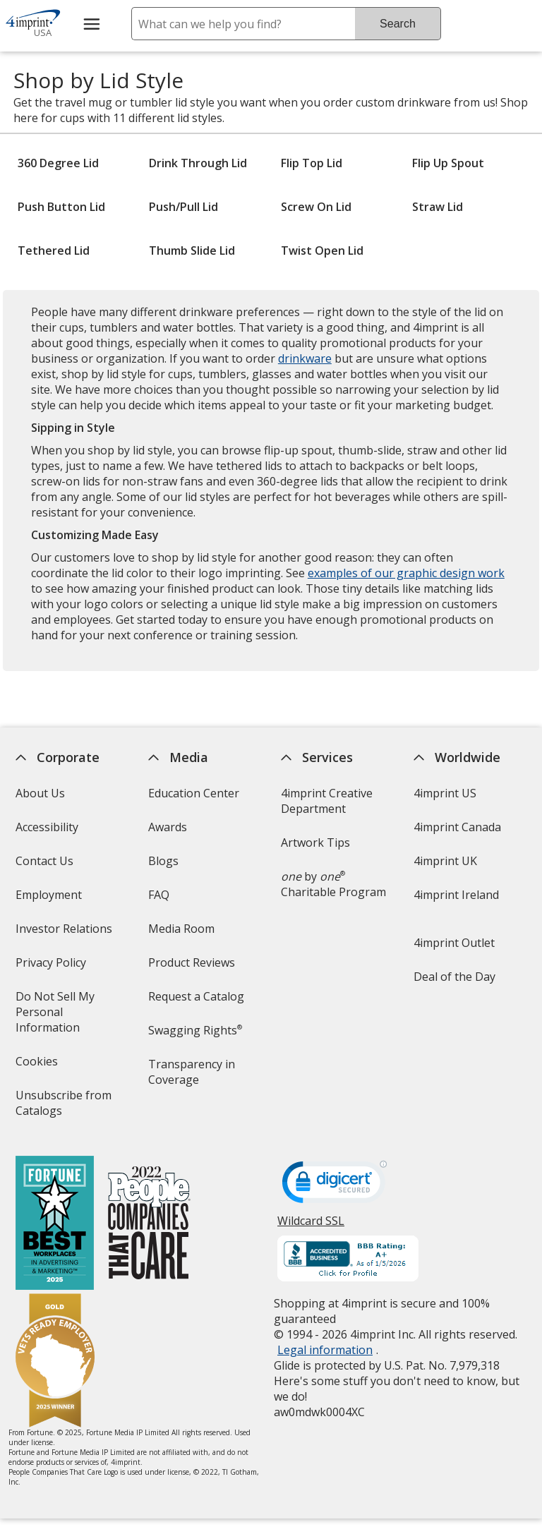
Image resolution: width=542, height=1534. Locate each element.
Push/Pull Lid (183, 207)
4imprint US (445, 793)
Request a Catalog (196, 996)
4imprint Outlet (454, 942)
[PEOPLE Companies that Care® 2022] (148, 1224)
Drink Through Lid (198, 163)
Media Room (181, 928)
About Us (39, 793)
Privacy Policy (52, 967)
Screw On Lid (316, 207)
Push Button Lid (61, 207)
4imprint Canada (457, 827)
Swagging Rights (195, 1030)
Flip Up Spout (448, 163)
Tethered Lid (54, 250)
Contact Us (44, 861)
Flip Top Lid (311, 163)
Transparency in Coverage (193, 1076)
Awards (167, 827)
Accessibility (46, 827)
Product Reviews (191, 962)
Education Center (193, 793)
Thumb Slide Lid (192, 250)
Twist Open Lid (322, 250)
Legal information (325, 1350)
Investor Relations (65, 933)
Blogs (163, 861)
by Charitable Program (333, 884)
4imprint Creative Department (327, 800)
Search (398, 24)
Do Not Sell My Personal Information (67, 1016)
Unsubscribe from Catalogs (63, 1107)
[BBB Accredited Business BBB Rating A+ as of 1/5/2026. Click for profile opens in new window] (348, 1260)
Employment (48, 894)
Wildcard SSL (310, 1226)
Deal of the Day (454, 976)
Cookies (38, 1065)
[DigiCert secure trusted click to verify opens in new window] (334, 1186)
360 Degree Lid (58, 163)
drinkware (305, 358)
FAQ (158, 894)
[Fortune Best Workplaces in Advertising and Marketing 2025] (54, 1224)
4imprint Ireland (456, 894)
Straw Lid (437, 207)
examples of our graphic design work (406, 573)
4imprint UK (445, 861)
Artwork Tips (315, 842)
